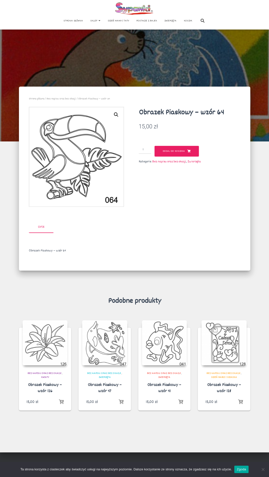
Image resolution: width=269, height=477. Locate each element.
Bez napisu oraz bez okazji (61, 99)
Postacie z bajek (146, 21)
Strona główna (73, 21)
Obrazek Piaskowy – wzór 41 (164, 388)
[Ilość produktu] (145, 150)
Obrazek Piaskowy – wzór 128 (224, 388)
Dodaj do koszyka (174, 151)
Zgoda (241, 469)
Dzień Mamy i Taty (118, 21)
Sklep (95, 21)
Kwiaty (45, 377)
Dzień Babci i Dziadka (224, 377)
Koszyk (188, 21)
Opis (41, 227)
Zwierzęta (170, 21)
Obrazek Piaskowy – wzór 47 (105, 388)
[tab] (45, 227)
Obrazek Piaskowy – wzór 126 (45, 388)
